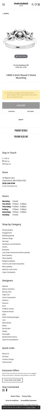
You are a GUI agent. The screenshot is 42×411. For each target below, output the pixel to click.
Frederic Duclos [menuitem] (8, 309)
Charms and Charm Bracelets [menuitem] (13, 264)
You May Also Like (21, 136)
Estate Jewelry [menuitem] (7, 230)
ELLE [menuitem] (4, 306)
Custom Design (8, 359)
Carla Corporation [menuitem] (9, 297)
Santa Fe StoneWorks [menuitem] (10, 340)
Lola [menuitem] (3, 320)
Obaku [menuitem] (4, 331)
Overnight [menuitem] (6, 334)
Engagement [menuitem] (7, 233)
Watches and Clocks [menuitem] (9, 269)
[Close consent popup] (38, 407)
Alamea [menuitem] (5, 286)
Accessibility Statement (28, 400)
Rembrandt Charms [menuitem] (9, 337)
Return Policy (15, 396)
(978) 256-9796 (21, 67)
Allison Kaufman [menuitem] (8, 289)
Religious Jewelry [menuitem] (8, 261)
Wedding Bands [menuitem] (8, 236)
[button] (33, 4)
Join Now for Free (12, 380)
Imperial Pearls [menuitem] (8, 311)
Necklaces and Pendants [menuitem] (11, 244)
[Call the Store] (8, 183)
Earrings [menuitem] (5, 241)
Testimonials (7, 362)
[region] (21, 40)
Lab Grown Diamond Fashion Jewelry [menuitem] (16, 252)
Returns (30, 111)
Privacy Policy (26, 396)
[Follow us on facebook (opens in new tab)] (6, 390)
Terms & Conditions (11, 400)
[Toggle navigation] (3, 4)
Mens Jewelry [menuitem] (7, 266)
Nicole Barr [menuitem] (6, 328)
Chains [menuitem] (4, 247)
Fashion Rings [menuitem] (7, 238)
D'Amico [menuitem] (5, 300)
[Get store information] (9, 186)
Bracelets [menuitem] (5, 250)
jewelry (6, 13)
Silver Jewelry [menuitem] (7, 258)
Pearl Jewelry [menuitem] (7, 255)
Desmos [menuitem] (5, 303)
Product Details (21, 130)
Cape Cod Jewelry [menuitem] (8, 272)
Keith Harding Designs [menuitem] (10, 317)
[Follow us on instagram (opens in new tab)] (3, 390)
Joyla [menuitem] (4, 314)
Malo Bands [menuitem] (6, 323)
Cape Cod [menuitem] (6, 295)
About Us (5, 354)
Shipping (11, 111)
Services (5, 356)
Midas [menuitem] (4, 325)
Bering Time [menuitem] (6, 292)
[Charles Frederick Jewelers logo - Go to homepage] (21, 4)
